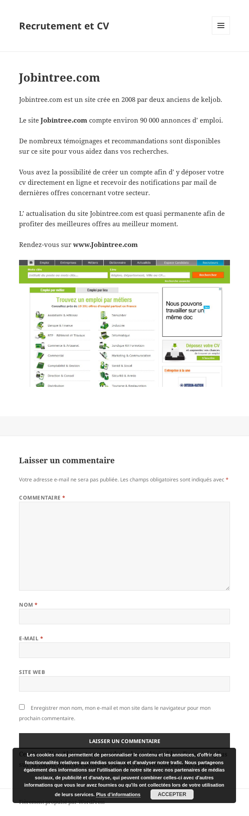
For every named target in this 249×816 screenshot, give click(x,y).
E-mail (31, 638)
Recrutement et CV (64, 25)
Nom (28, 604)
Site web (32, 672)
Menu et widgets (221, 34)
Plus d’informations (118, 794)
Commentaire (42, 497)
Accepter (172, 794)
